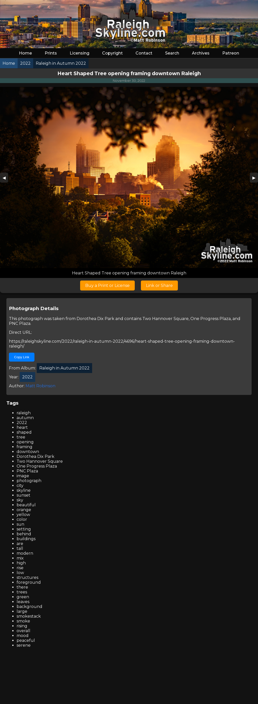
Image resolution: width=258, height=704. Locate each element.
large (22, 611)
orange (24, 509)
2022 (22, 422)
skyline (24, 490)
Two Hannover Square (165, 318)
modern (25, 553)
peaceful (26, 640)
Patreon (230, 53)
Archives (201, 53)
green (23, 596)
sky (20, 500)
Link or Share (159, 285)
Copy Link (21, 357)
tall (20, 548)
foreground (29, 582)
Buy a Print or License (107, 285)
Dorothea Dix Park (95, 318)
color (22, 519)
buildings (26, 538)
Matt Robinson (40, 385)
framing (24, 446)
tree (21, 437)
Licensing (79, 53)
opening (25, 442)
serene (24, 645)
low (20, 572)
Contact (144, 53)
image (23, 475)
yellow (23, 514)
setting (24, 529)
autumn (25, 417)
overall (23, 630)
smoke (23, 621)
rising (22, 625)
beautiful (26, 504)
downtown (28, 451)
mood (23, 635)
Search (172, 53)
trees (22, 592)
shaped (24, 432)
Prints (51, 53)
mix (20, 558)
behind (24, 534)
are (20, 543)
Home (25, 53)
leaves (23, 601)
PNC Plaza (19, 323)
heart (22, 427)
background (29, 606)
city (20, 485)
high (21, 563)
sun (20, 524)
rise (20, 567)
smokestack (29, 616)
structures (27, 577)
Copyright (112, 53)
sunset (23, 495)
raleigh (24, 412)
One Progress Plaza (210, 318)
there (22, 587)
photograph (29, 480)
